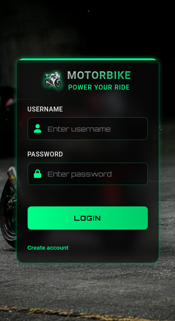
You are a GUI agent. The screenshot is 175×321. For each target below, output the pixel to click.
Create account (48, 247)
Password (45, 154)
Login (87, 218)
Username (45, 109)
